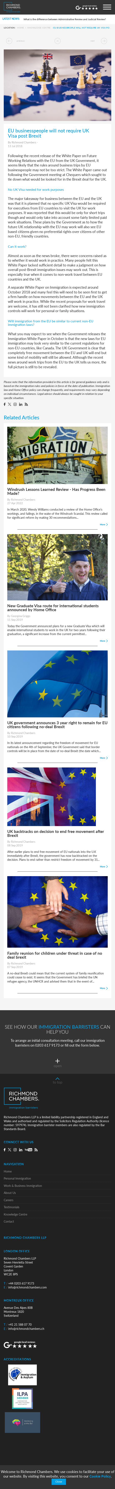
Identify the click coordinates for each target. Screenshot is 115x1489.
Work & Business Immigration (23, 1186)
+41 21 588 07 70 (18, 1324)
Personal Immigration (17, 1178)
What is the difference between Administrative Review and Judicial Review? (64, 19)
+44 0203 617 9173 (19, 1283)
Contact (9, 1221)
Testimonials (11, 1207)
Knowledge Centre (39, 28)
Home (20, 28)
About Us (10, 1193)
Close (58, 1481)
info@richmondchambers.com (25, 1287)
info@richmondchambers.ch (24, 1329)
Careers (8, 1200)
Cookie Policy (100, 1476)
